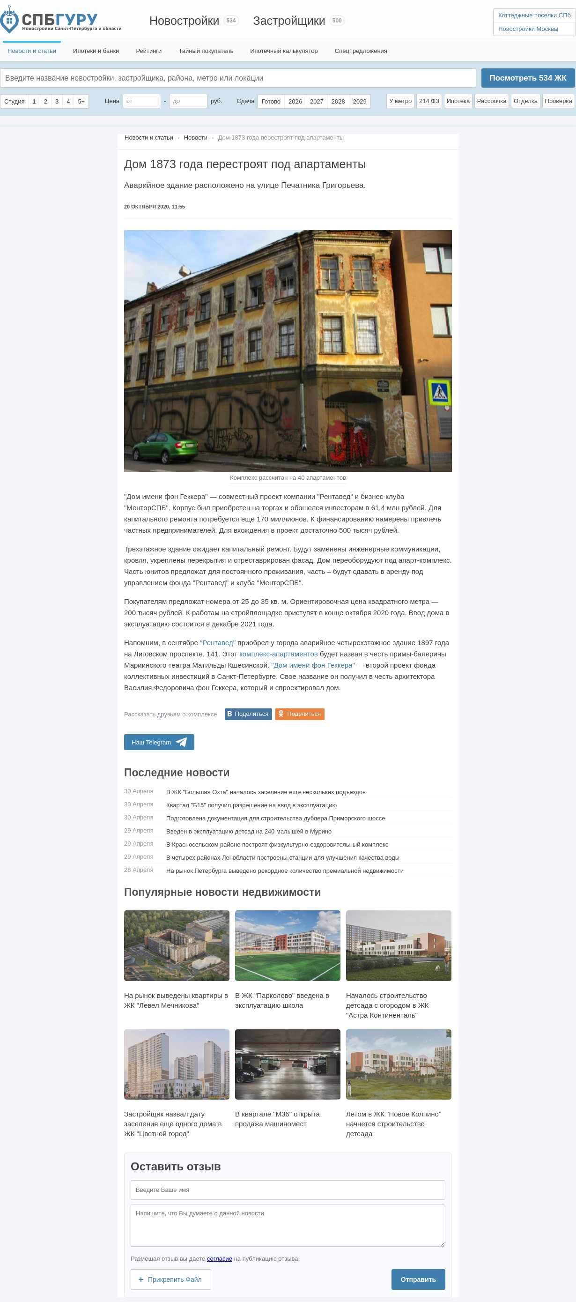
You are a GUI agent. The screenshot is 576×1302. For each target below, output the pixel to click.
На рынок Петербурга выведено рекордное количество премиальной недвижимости (285, 870)
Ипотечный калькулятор (284, 50)
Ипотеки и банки (96, 50)
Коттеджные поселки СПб (534, 15)
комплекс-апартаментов (278, 654)
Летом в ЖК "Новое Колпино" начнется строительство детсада (398, 1083)
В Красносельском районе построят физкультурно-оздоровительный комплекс (277, 844)
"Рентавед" (218, 643)
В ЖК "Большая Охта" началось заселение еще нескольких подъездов (266, 792)
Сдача (245, 100)
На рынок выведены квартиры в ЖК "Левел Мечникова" (176, 959)
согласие (219, 1258)
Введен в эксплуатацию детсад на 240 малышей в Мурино (249, 831)
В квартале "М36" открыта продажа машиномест (287, 1078)
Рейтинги (149, 50)
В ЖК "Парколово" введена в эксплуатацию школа (287, 959)
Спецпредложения (361, 50)
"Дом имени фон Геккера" (313, 665)
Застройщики (289, 20)
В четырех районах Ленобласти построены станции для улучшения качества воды (282, 857)
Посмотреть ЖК (527, 78)
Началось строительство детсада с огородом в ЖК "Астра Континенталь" (398, 964)
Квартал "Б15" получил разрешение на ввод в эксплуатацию (251, 805)
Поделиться (252, 713)
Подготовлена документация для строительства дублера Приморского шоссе (275, 818)
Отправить (418, 1279)
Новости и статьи (31, 50)
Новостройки (184, 20)
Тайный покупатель (205, 50)
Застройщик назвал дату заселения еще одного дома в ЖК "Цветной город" (176, 1083)
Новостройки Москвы (528, 28)
